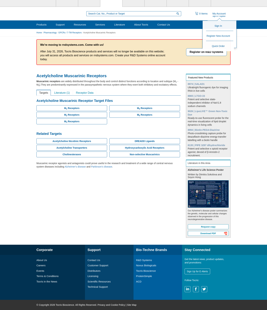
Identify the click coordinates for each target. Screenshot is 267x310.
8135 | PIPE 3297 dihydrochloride (206, 145)
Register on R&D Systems (206, 52)
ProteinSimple (144, 276)
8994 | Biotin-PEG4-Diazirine (204, 130)
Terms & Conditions (47, 276)
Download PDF (213, 234)
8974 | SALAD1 (196, 84)
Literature (119, 24)
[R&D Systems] (67, 3)
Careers (40, 265)
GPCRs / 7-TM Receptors (70, 32)
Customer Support (98, 265)
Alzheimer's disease (75, 166)
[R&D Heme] (222, 3)
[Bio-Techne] (45, 3)
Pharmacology (50, 32)
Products (41, 24)
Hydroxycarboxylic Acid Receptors (144, 147)
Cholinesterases (72, 154)
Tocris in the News (46, 281)
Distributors (94, 270)
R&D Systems (144, 260)
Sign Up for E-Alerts (197, 271)
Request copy (208, 226)
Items (203, 13)
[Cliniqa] (178, 3)
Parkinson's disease (101, 166)
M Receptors (72, 108)
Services (100, 24)
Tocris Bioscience (146, 270)
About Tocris (141, 24)
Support (60, 24)
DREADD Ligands (145, 141)
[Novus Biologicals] (89, 3)
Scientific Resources (99, 281)
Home (39, 32)
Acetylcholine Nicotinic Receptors (71, 141)
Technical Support (98, 286)
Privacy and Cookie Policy (111, 305)
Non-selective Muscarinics (145, 154)
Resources (80, 24)
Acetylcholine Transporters (71, 147)
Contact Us (163, 24)
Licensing (93, 276)
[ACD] (200, 3)
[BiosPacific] (156, 3)
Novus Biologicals (146, 265)
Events (40, 270)
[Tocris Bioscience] (111, 3)
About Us (41, 260)
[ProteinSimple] (133, 3)
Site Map (131, 305)
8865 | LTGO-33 (196, 96)
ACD (139, 281)
